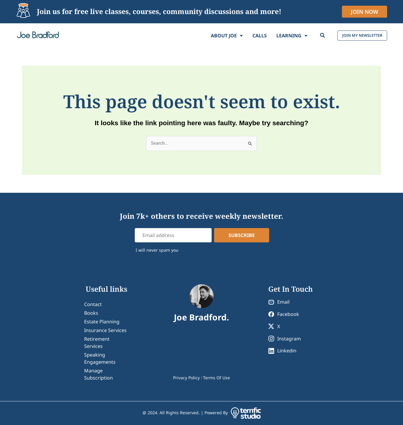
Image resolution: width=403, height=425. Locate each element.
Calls (245, 35)
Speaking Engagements (100, 358)
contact (93, 304)
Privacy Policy (186, 377)
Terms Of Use (216, 377)
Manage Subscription (98, 374)
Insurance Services (105, 330)
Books (91, 313)
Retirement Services (97, 342)
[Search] (308, 35)
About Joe (213, 35)
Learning (277, 35)
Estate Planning (101, 321)
